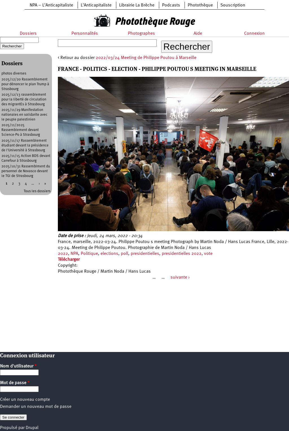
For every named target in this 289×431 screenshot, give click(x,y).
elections (109, 253)
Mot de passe (15, 383)
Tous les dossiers (37, 191)
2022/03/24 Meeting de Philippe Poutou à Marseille (146, 58)
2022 (63, 253)
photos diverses (13, 73)
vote (208, 253)
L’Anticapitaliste (96, 5)
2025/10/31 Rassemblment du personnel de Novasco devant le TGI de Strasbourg (25, 171)
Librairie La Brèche (136, 5)
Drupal (32, 428)
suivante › (180, 277)
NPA (74, 253)
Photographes (141, 33)
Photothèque (200, 5)
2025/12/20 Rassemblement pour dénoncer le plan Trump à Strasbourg (25, 84)
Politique (89, 253)
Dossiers (28, 33)
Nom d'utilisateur (18, 366)
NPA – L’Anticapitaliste (51, 5)
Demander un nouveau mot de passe (35, 406)
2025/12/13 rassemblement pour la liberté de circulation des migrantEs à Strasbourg (23, 99)
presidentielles (145, 253)
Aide (198, 33)
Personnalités (84, 33)
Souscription (232, 5)
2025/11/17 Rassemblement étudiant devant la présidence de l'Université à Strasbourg (25, 145)
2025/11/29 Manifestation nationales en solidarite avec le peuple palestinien (24, 114)
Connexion (254, 33)
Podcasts (171, 5)
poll (124, 253)
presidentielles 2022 (182, 253)
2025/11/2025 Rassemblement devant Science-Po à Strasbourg (20, 130)
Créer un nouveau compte (25, 399)
